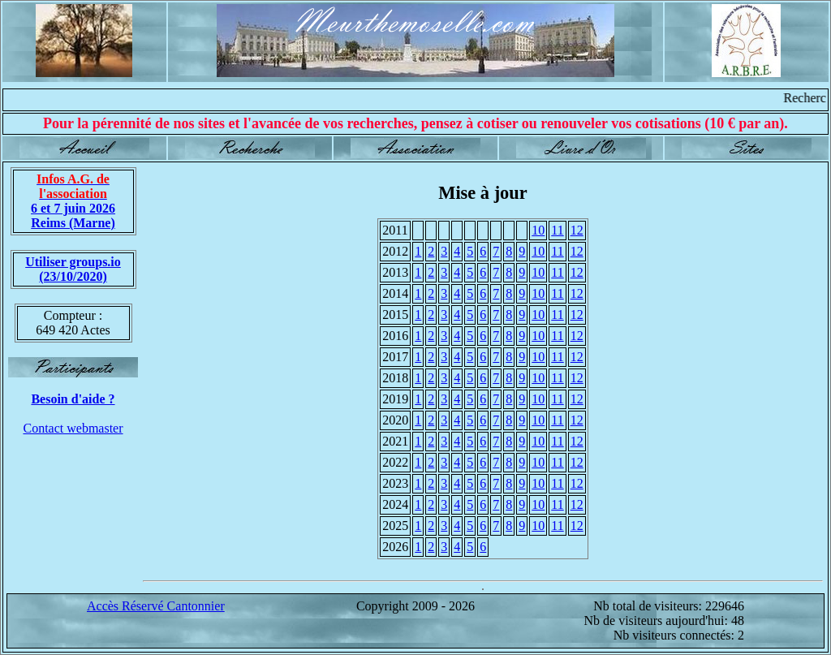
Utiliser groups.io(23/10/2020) (73, 269)
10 (538, 230)
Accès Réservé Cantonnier (156, 606)
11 (557, 230)
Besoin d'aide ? (72, 399)
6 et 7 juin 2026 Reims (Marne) (73, 201)
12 (577, 230)
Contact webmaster (73, 428)
